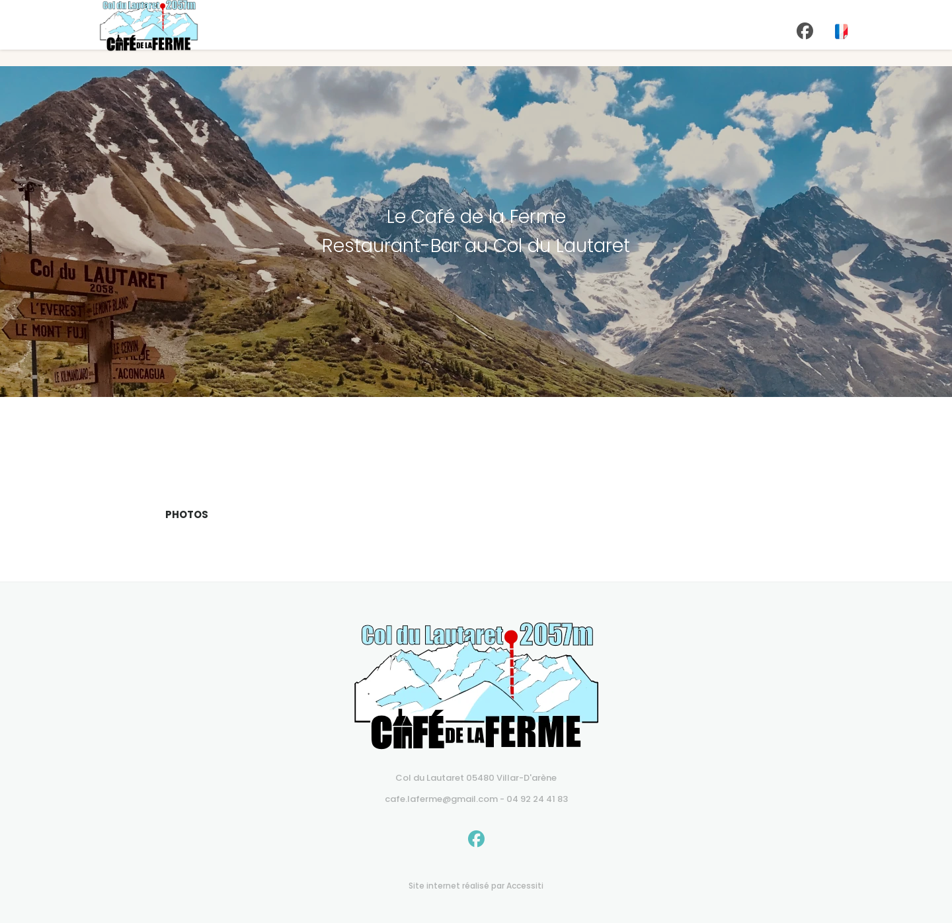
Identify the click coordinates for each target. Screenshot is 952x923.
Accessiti (524, 885)
